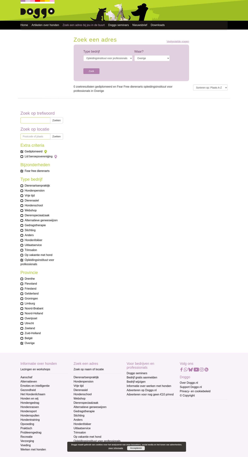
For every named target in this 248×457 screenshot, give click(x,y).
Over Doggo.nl (189, 382)
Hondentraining (30, 419)
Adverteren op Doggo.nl (142, 390)
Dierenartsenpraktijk (86, 377)
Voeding (26, 445)
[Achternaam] (152, 433)
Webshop (79, 398)
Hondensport (29, 411)
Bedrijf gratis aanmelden (142, 377)
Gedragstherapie (84, 411)
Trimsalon (80, 432)
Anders (78, 419)
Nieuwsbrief (139, 25)
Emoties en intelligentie (35, 385)
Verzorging (27, 440)
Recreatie (27, 436)
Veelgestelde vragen (178, 41)
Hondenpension (83, 381)
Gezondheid (28, 390)
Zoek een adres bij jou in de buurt (84, 25)
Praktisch (26, 428)
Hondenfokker (82, 423)
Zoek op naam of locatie (89, 369)
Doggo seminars (118, 25)
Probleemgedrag (31, 432)
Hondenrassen (30, 407)
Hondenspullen (30, 415)
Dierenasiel (81, 390)
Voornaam (133, 415)
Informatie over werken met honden (149, 385)
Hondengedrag (30, 402)
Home (24, 25)
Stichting (79, 415)
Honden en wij (29, 398)
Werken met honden (33, 449)
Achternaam (134, 427)
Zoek (91, 71)
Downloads (158, 25)
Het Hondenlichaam (33, 394)
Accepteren (136, 448)
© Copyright (187, 395)
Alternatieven (29, 381)
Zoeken (56, 120)
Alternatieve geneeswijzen (90, 407)
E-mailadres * (135, 404)
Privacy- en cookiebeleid (195, 391)
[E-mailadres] (152, 409)
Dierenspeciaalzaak (86, 402)
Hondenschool (83, 394)
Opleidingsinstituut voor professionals (97, 440)
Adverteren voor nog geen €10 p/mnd (150, 394)
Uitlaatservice (82, 428)
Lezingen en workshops (35, 369)
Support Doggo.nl (191, 387)
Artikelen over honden (45, 25)
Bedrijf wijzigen (136, 381)
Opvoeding (27, 423)
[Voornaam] (152, 421)
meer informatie (116, 448)
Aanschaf (26, 377)
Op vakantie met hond (87, 436)
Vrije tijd (79, 385)
